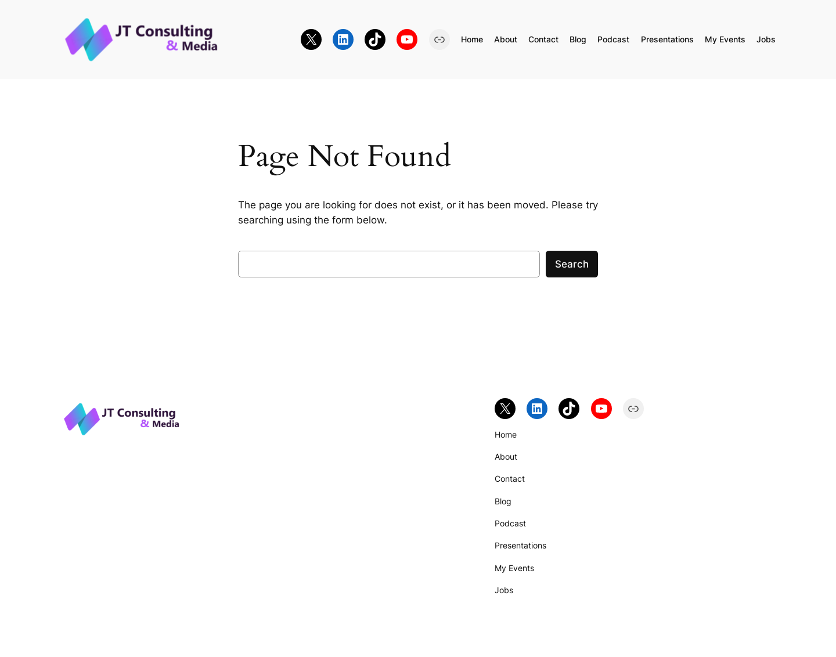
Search (572, 264)
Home (472, 39)
